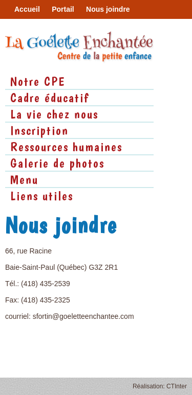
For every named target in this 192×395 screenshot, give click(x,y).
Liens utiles (41, 195)
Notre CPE (37, 81)
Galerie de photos (57, 163)
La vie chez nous (54, 114)
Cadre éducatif (49, 97)
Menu (24, 179)
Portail (63, 9)
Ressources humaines (66, 146)
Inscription (39, 130)
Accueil (27, 9)
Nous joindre (108, 9)
